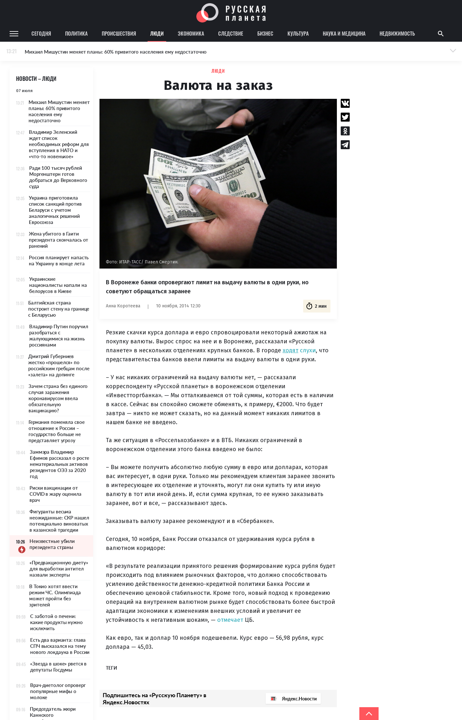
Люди (157, 33)
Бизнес (265, 33)
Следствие (230, 33)
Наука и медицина (344, 33)
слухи (308, 350)
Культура (298, 33)
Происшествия (119, 33)
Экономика (191, 33)
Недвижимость (397, 33)
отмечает (230, 619)
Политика (76, 33)
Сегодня (41, 33)
